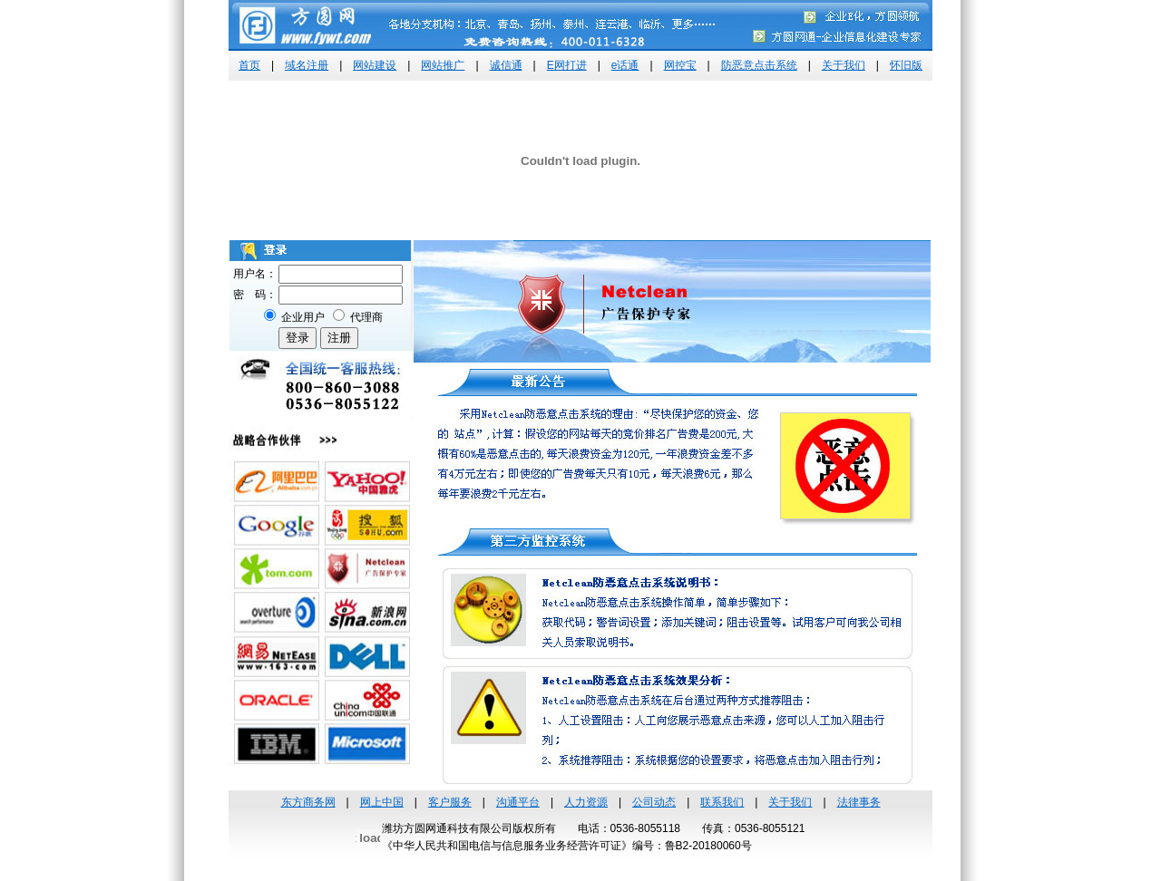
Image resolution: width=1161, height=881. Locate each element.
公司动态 (654, 802)
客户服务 (450, 802)
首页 (249, 65)
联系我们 (722, 802)
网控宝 (680, 65)
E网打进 (567, 65)
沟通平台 (518, 802)
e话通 (625, 65)
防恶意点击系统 (759, 65)
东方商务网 (308, 802)
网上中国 (382, 802)
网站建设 (374, 65)
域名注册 (306, 65)
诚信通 (506, 65)
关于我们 (843, 65)
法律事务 (859, 802)
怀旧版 (906, 65)
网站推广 (442, 65)
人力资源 (586, 802)
